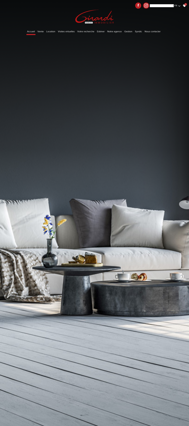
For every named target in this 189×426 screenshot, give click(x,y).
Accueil (31, 31)
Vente (40, 31)
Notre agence (114, 31)
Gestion (128, 31)
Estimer (101, 31)
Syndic (138, 31)
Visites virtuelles (66, 31)
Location (50, 31)
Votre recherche (85, 31)
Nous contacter (153, 31)
